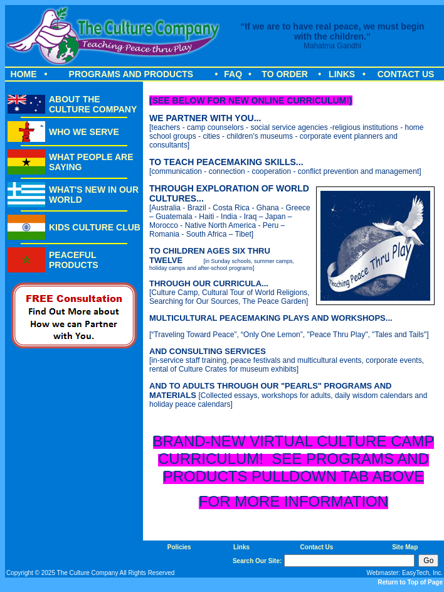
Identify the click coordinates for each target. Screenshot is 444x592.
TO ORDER (285, 74)
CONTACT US (406, 74)
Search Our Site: (257, 560)
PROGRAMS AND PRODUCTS (131, 74)
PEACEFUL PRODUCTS (73, 260)
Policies (179, 547)
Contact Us (317, 547)
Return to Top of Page (410, 582)
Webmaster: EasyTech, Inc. (404, 572)
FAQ (233, 74)
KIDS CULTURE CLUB (94, 227)
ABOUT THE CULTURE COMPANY (93, 104)
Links (241, 547)
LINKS (342, 74)
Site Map (405, 547)
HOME (24, 74)
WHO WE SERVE (84, 132)
